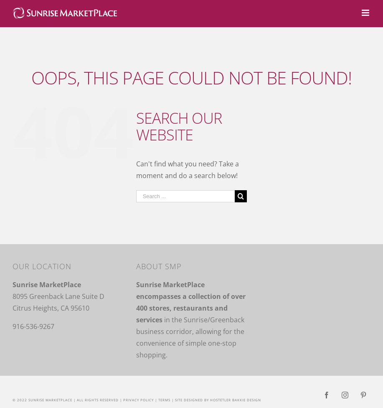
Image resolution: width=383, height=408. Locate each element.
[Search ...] (185, 196)
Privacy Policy (138, 400)
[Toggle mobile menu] (366, 12)
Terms (164, 400)
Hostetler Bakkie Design (235, 400)
